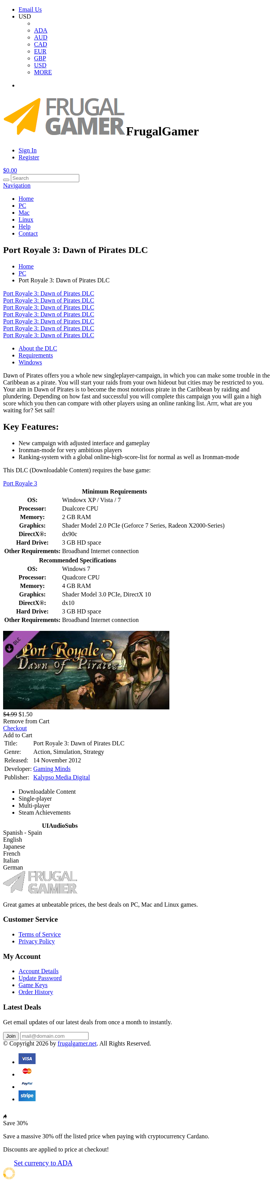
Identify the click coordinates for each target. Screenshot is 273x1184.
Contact (28, 233)
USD (40, 65)
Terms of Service (40, 934)
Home (26, 198)
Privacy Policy (37, 941)
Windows (30, 362)
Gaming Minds (51, 768)
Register (29, 157)
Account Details (39, 971)
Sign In (28, 150)
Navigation (17, 185)
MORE (43, 72)
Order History (36, 992)
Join (10, 1036)
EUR (40, 51)
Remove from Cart (26, 721)
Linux (26, 219)
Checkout (15, 728)
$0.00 (10, 170)
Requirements (36, 355)
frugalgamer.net (77, 1043)
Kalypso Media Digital (61, 777)
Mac (24, 212)
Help (25, 226)
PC (22, 205)
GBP (40, 58)
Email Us (30, 9)
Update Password (40, 978)
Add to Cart (17, 735)
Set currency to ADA (43, 1163)
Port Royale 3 (20, 483)
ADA (41, 30)
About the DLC (38, 348)
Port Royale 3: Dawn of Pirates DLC (48, 293)
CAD (40, 44)
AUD (41, 37)
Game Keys (33, 985)
